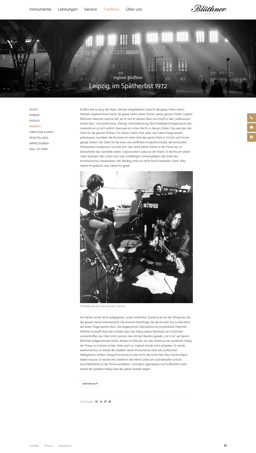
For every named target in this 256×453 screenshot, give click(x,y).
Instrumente (40, 9)
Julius (33, 109)
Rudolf (34, 120)
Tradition (111, 9)
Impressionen (39, 143)
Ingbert (35, 126)
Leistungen (68, 9)
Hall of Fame (38, 149)
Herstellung (38, 138)
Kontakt (34, 445)
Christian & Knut (41, 132)
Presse (49, 445)
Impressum (64, 445)
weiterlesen (90, 383)
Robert (34, 115)
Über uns (134, 9)
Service (90, 9)
